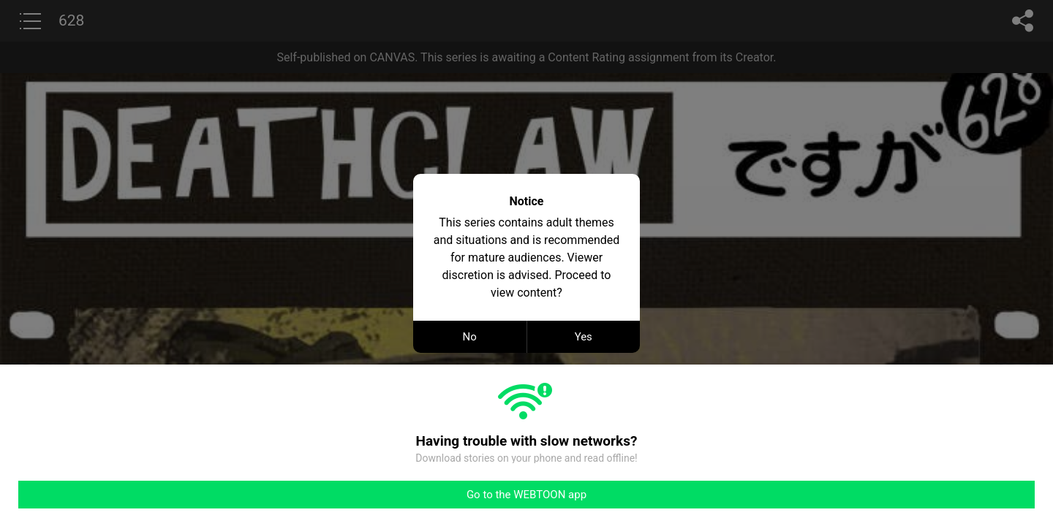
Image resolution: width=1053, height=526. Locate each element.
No (470, 336)
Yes (583, 336)
